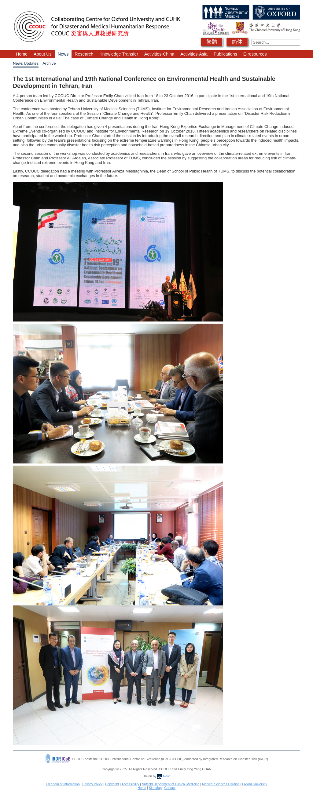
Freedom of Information (62, 784)
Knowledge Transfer (118, 54)
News (63, 54)
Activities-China (159, 54)
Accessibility (130, 784)
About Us (43, 54)
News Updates (26, 63)
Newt (163, 776)
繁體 (211, 42)
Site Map (155, 788)
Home (22, 54)
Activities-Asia (194, 54)
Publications (225, 54)
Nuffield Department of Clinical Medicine (171, 784)
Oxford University (254, 784)
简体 (237, 42)
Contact (169, 788)
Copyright (112, 784)
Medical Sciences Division (221, 784)
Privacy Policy (92, 784)
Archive (49, 63)
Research (84, 54)
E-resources (255, 54)
